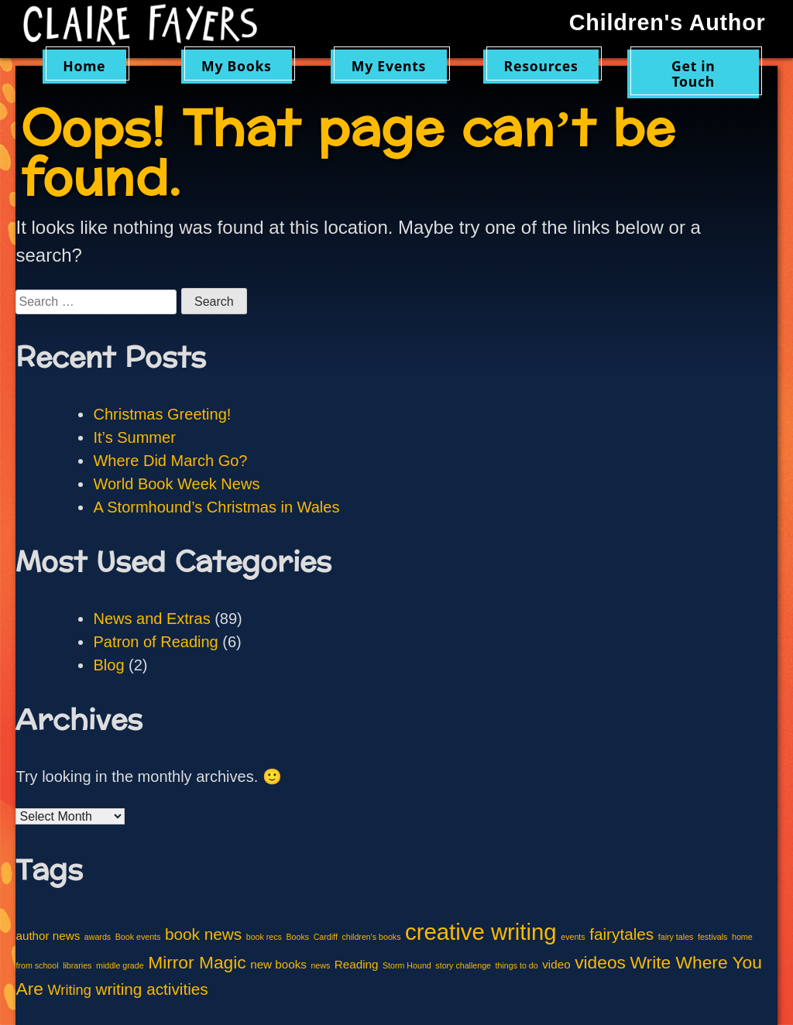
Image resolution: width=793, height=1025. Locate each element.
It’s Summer (134, 437)
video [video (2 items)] (556, 964)
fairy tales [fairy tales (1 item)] (676, 936)
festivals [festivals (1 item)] (713, 936)
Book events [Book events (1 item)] (138, 936)
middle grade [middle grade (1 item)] (120, 965)
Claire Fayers (148, 25)
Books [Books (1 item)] (297, 936)
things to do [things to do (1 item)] (517, 965)
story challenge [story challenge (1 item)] (463, 965)
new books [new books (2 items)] (278, 964)
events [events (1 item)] (573, 936)
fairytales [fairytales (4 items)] (621, 934)
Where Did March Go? (170, 460)
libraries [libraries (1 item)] (77, 965)
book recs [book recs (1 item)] (264, 936)
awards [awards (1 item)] (97, 936)
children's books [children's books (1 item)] (371, 936)
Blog (108, 665)
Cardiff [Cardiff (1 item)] (326, 936)
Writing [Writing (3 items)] (69, 990)
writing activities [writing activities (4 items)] (151, 989)
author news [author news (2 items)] (47, 935)
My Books (236, 66)
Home (84, 66)
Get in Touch (693, 73)
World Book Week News (176, 483)
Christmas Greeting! (162, 414)
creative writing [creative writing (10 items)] (481, 931)
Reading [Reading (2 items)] (357, 964)
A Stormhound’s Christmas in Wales (216, 507)
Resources (541, 66)
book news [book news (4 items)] (203, 934)
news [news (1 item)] (320, 965)
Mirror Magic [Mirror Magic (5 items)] (196, 962)
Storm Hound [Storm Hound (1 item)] (407, 965)
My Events (389, 66)
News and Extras (151, 618)
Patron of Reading (155, 641)
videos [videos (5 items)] (600, 962)
